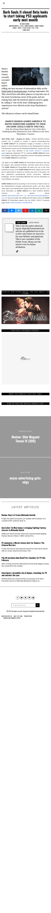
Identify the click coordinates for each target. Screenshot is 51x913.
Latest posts (34, 223)
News (19, 28)
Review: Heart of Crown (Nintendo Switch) (18, 515)
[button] (38, 605)
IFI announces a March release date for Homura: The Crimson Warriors (23, 544)
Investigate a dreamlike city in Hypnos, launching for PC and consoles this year (24, 574)
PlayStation (27, 28)
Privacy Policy (28, 616)
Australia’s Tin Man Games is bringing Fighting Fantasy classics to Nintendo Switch (24, 529)
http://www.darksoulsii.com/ (13, 195)
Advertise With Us (7, 616)
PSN (37, 28)
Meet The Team (18, 616)
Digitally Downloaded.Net (37, 611)
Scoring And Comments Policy (11, 618)
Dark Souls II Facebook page (14, 91)
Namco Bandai (29, 26)
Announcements (14, 26)
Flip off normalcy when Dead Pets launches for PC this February (23, 559)
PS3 (33, 28)
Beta (22, 26)
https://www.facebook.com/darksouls (19, 203)
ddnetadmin (25, 24)
